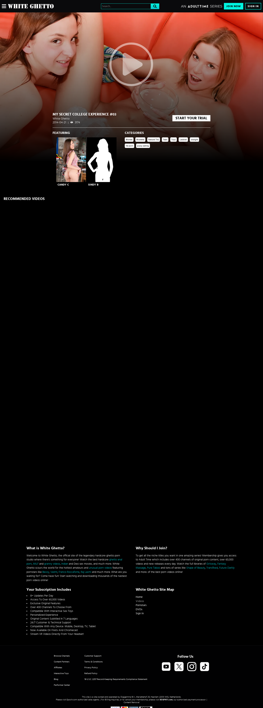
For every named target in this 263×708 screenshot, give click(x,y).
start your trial (191, 118)
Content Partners (61, 662)
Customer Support (92, 656)
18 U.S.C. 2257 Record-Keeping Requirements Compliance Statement (115, 679)
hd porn (129, 146)
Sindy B (93, 184)
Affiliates (58, 667)
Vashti (53, 572)
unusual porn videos (100, 567)
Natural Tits (153, 139)
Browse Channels (62, 656)
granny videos (52, 563)
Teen (165, 139)
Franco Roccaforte (69, 572)
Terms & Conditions (93, 662)
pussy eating (143, 146)
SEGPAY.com (166, 700)
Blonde (129, 139)
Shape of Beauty (195, 567)
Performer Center (62, 685)
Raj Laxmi (86, 572)
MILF (36, 563)
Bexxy (45, 572)
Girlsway (211, 563)
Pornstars (141, 605)
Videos (140, 601)
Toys (173, 139)
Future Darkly (227, 567)
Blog (56, 679)
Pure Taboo (153, 567)
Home (139, 597)
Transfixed (212, 567)
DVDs (139, 609)
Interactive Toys (61, 673)
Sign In (253, 6)
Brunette (140, 139)
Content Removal (132, 702)
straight (194, 139)
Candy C (63, 184)
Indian (64, 563)
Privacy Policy (91, 667)
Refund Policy (90, 673)
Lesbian (183, 139)
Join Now (233, 6)
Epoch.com (72, 700)
